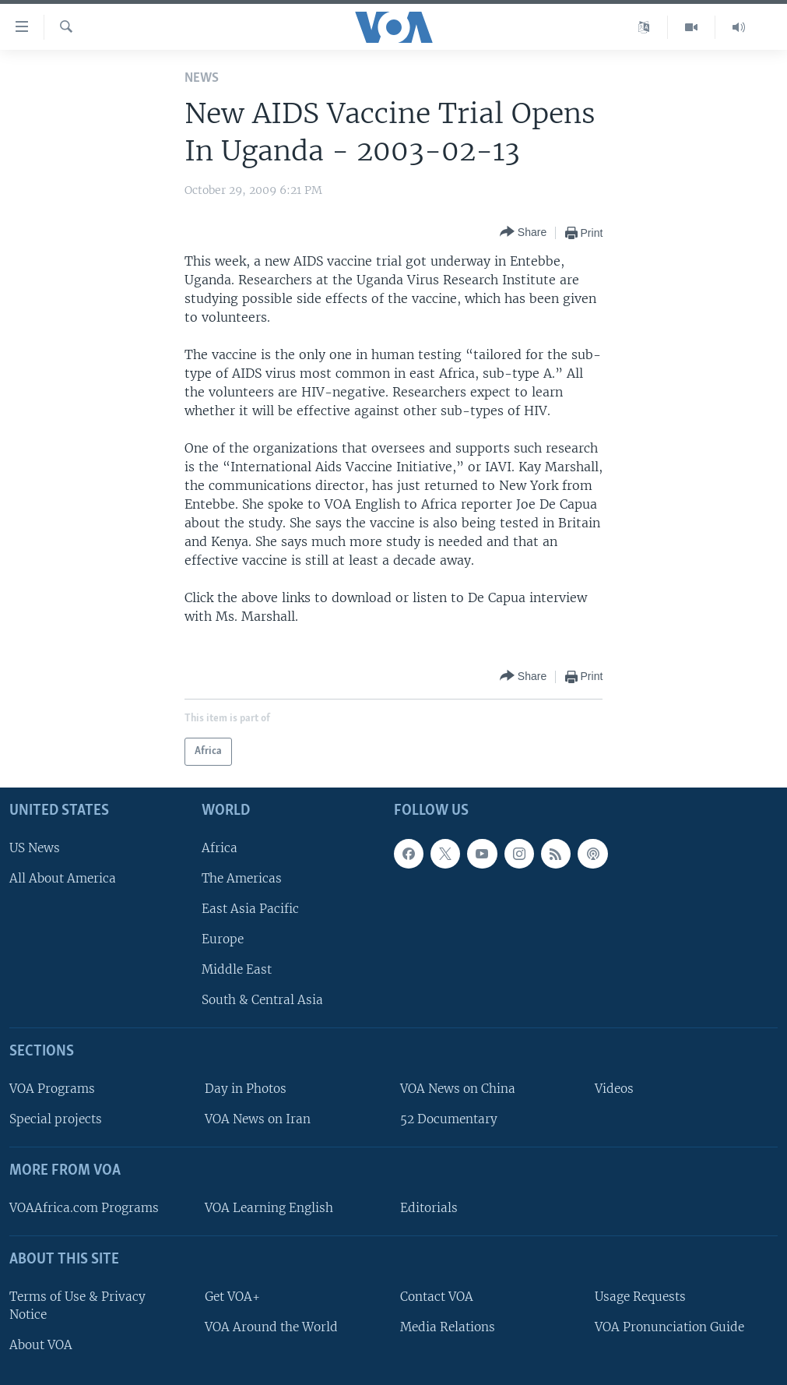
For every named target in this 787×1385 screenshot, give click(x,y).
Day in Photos (245, 1088)
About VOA (40, 1344)
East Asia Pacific (250, 908)
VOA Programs (52, 1088)
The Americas (242, 877)
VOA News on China (457, 1088)
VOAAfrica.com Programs (84, 1207)
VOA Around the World (271, 1327)
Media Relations (447, 1327)
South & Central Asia (262, 999)
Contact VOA (436, 1295)
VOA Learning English (269, 1207)
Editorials (429, 1207)
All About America (62, 877)
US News (34, 847)
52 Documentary (448, 1119)
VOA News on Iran (258, 1119)
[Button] (523, 232)
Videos (614, 1088)
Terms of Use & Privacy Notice (77, 1304)
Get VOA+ (232, 1295)
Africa (219, 847)
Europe (223, 939)
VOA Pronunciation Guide (669, 1327)
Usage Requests (640, 1295)
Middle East (237, 969)
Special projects (55, 1119)
